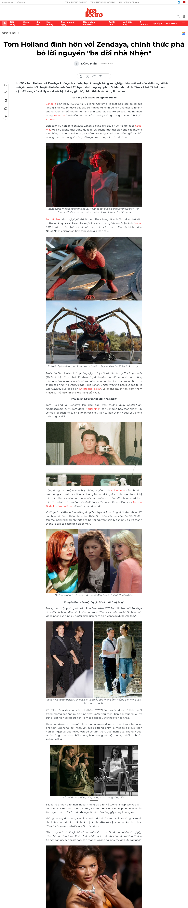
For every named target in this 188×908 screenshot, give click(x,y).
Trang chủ (4, 23)
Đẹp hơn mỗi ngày (67, 23)
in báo (100, 76)
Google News (183, 33)
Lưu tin (5, 100)
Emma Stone (65, 504)
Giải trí (38, 23)
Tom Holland (53, 218)
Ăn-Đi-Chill (112, 23)
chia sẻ (81, 76)
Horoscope (171, 23)
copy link (94, 76)
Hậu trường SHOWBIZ (89, 23)
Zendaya (51, 103)
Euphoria (59, 115)
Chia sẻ (5, 92)
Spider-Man (118, 489)
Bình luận (5, 108)
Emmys (50, 119)
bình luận (107, 76)
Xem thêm (183, 23)
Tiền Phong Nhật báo (102, 2)
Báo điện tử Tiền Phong (94, 12)
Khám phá (26, 23)
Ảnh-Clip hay (127, 23)
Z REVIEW (144, 23)
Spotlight (158, 23)
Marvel (138, 222)
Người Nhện (93, 407)
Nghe (5, 85)
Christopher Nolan (90, 387)
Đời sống (12, 23)
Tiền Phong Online (76, 2)
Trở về (5, 116)
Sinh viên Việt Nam (129, 2)
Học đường (49, 23)
